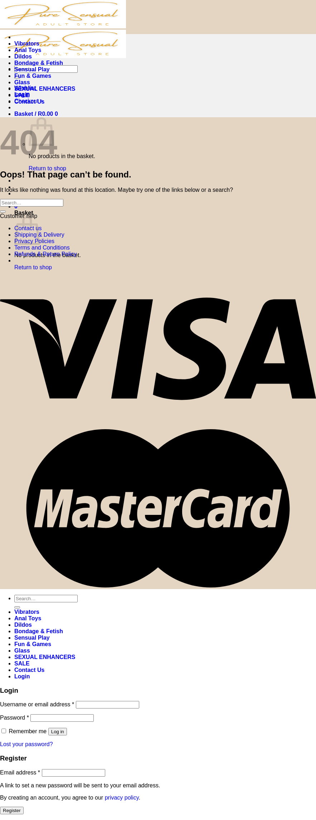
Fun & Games (32, 76)
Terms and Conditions (42, 248)
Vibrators (26, 44)
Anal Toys (27, 50)
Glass (22, 82)
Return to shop (47, 168)
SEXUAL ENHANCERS (44, 89)
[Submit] (3, 211)
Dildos (23, 56)
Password (14, 718)
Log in (57, 731)
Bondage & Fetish (38, 63)
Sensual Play (32, 69)
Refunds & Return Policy (45, 254)
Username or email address (37, 704)
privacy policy (122, 798)
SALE (22, 95)
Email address (20, 772)
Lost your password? (26, 744)
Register (12, 810)
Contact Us (29, 102)
